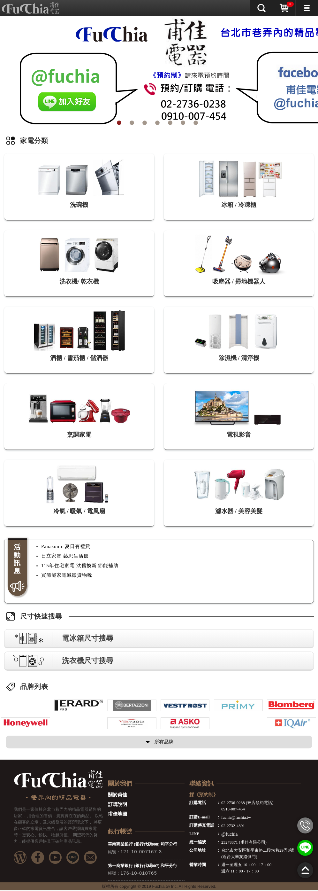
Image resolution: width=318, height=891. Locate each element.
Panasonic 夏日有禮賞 (66, 547)
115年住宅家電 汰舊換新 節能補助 (79, 566)
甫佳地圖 (117, 814)
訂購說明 (117, 805)
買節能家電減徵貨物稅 (66, 575)
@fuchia (229, 834)
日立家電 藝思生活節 (65, 556)
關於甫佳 (117, 795)
